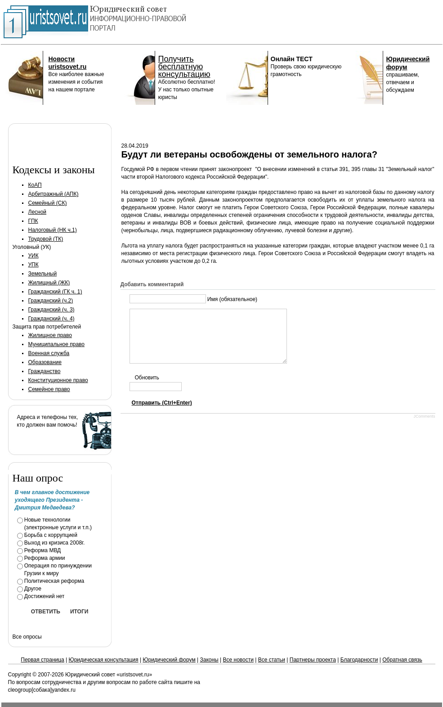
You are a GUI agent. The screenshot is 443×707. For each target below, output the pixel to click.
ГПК (33, 221)
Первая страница (42, 660)
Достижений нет (44, 596)
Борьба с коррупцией (50, 535)
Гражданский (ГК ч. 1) (55, 291)
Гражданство (44, 371)
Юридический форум (169, 660)
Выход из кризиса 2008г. (54, 543)
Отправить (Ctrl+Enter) (162, 413)
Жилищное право (50, 335)
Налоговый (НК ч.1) (52, 230)
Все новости (238, 660)
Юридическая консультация (104, 660)
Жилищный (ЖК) (49, 282)
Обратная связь (402, 660)
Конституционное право (58, 380)
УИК (33, 255)
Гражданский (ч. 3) (51, 309)
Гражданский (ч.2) (50, 300)
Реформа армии (44, 558)
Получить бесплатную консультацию (184, 66)
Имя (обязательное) (232, 299)
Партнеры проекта (313, 660)
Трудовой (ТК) (45, 239)
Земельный (42, 273)
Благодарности (359, 660)
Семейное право (49, 389)
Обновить (147, 388)
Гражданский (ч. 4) (51, 318)
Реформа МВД (42, 550)
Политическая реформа (54, 581)
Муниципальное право (56, 344)
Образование (45, 362)
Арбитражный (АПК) (53, 194)
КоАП (35, 185)
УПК (33, 264)
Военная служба (49, 353)
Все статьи (271, 660)
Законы (209, 660)
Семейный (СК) (47, 203)
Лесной (37, 212)
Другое (32, 588)
